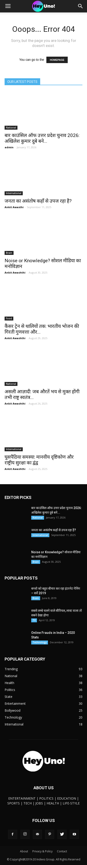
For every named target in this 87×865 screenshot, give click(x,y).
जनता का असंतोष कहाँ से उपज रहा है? (38, 201)
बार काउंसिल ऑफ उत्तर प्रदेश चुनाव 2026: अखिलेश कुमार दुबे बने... (42, 138)
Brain (9, 252)
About (24, 851)
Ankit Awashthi (15, 272)
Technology (40, 642)
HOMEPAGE (57, 59)
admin (9, 147)
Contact (62, 851)
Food (9, 318)
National (11, 127)
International (13, 193)
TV (34, 620)
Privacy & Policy (42, 851)
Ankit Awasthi (14, 207)
